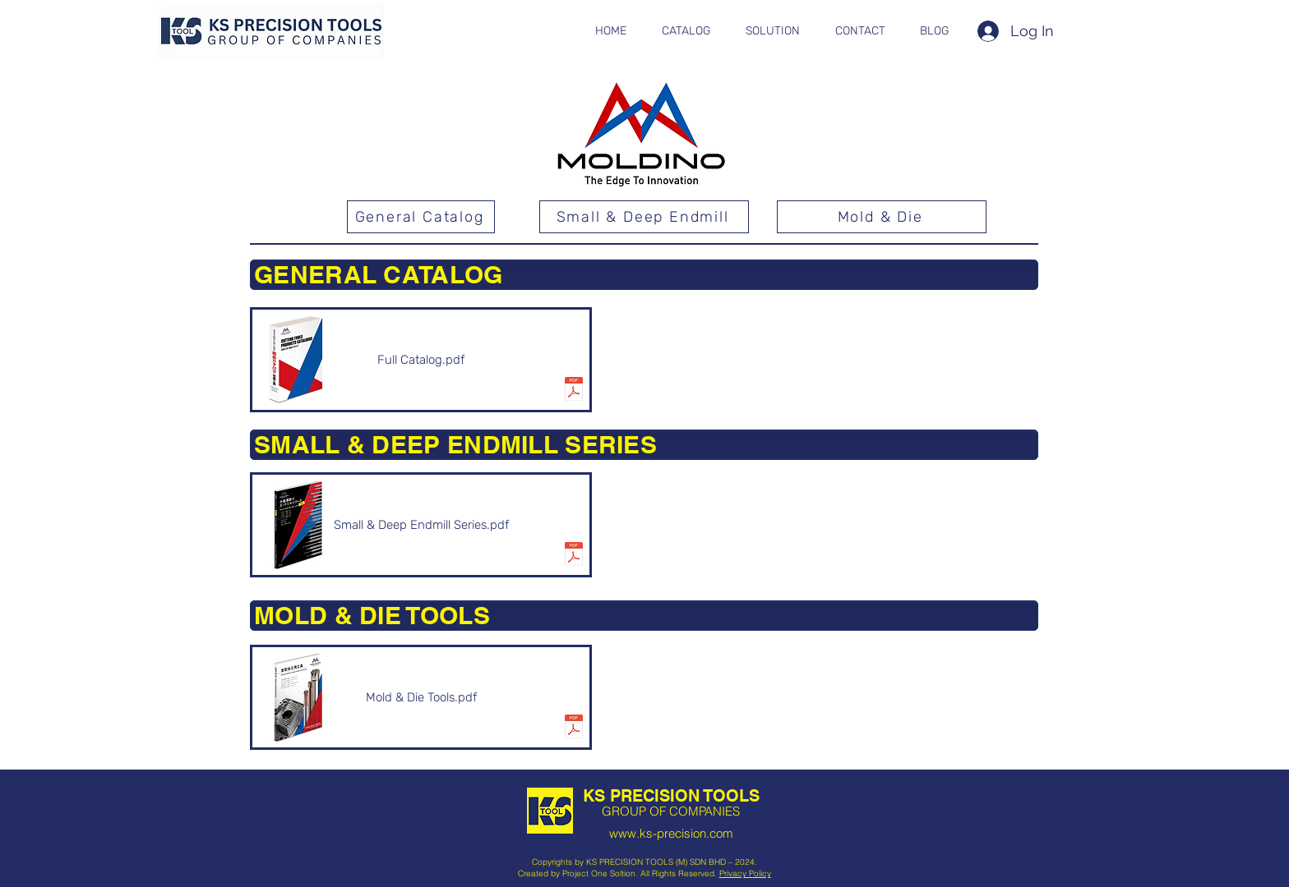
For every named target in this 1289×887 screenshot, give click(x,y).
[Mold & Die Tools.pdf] (421, 697)
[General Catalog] (421, 216)
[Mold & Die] (881, 216)
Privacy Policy (745, 873)
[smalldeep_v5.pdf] (574, 556)
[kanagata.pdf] (574, 728)
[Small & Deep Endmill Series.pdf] (421, 524)
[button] (686, 31)
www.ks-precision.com (671, 833)
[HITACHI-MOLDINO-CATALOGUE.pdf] (574, 391)
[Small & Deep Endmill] (644, 216)
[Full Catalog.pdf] (421, 359)
